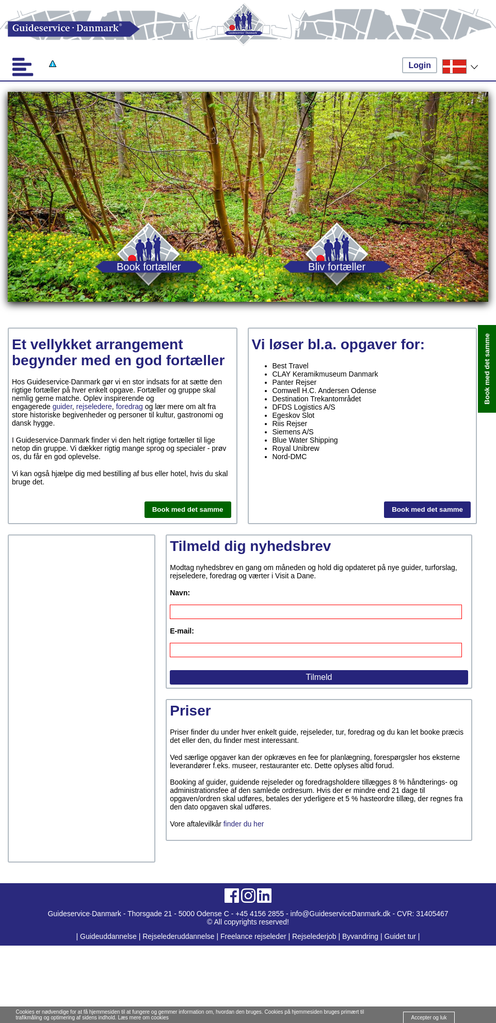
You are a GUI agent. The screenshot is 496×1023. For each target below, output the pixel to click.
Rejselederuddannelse (179, 936)
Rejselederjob (314, 936)
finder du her (243, 824)
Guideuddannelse (109, 936)
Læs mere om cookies (143, 1017)
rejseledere (94, 406)
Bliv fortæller (336, 266)
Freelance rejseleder (253, 936)
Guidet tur (400, 936)
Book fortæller (149, 266)
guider (62, 406)
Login (419, 65)
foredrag (129, 406)
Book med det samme (187, 509)
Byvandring (360, 936)
